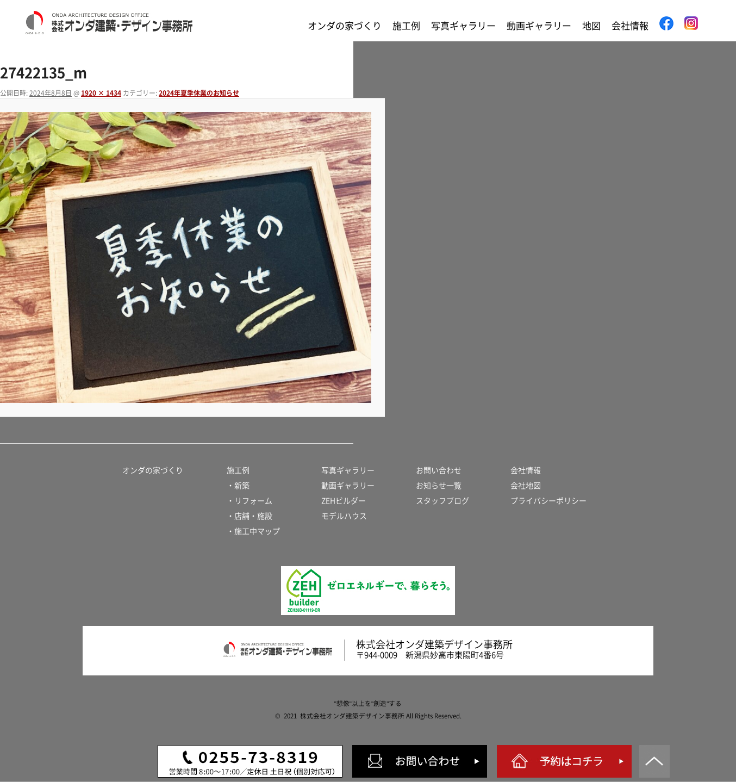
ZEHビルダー (343, 501)
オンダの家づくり (345, 25)
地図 (591, 25)
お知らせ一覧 (438, 485)
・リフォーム (249, 501)
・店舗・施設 (249, 516)
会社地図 (525, 485)
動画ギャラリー (539, 25)
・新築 (238, 485)
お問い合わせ (438, 470)
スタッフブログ (442, 501)
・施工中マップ (253, 531)
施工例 (406, 25)
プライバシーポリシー (548, 501)
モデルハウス (344, 516)
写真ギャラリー (463, 25)
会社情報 (630, 25)
